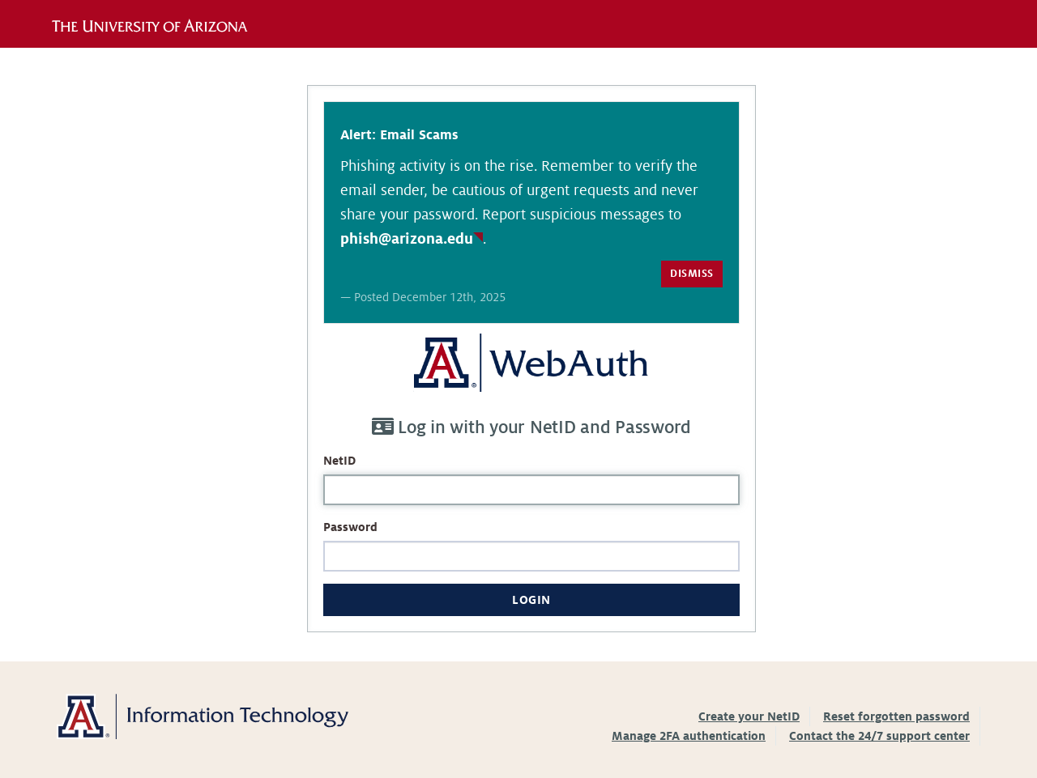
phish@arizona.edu (406, 239)
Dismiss (692, 273)
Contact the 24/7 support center (879, 735)
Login (531, 599)
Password (350, 527)
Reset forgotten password (896, 716)
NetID (339, 460)
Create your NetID (749, 716)
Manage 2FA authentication (689, 735)
